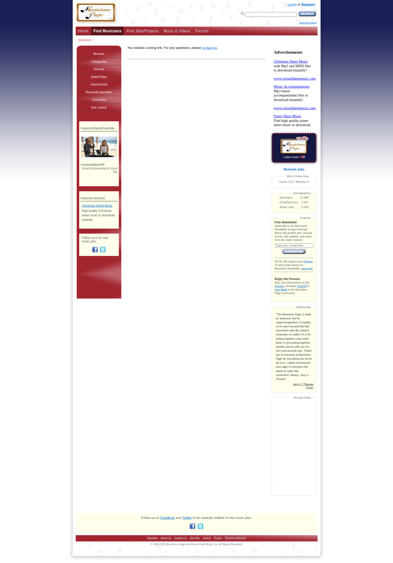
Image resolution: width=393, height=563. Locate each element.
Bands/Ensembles (99, 92)
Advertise (152, 537)
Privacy (308, 261)
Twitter (187, 518)
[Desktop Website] (235, 537)
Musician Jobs (294, 169)
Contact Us (180, 537)
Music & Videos (177, 31)
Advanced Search (308, 23)
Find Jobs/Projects (143, 31)
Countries (99, 100)
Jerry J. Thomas (303, 384)
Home (83, 31)
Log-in (292, 4)
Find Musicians (107, 31)
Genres (98, 69)
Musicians (84, 39)
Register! (308, 4)
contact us (209, 48)
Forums (202, 31)
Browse (98, 54)
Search (207, 537)
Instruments (99, 84)
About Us (166, 537)
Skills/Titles (99, 77)
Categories (99, 61)
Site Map (195, 537)
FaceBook (167, 518)
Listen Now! (294, 157)
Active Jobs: (287, 207)
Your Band (280, 289)
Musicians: (286, 197)
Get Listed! (99, 107)
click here (307, 268)
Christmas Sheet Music (97, 206)
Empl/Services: (289, 202)
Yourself (302, 286)
